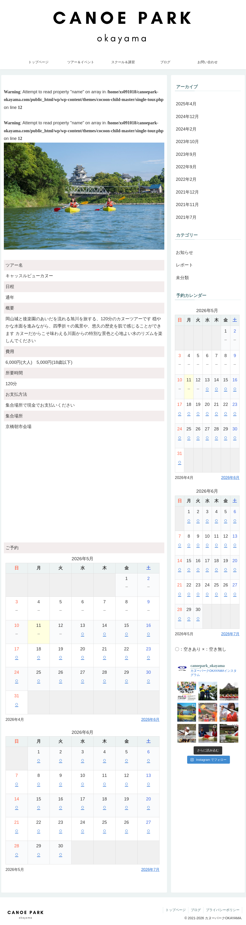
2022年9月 (186, 166)
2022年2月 (186, 179)
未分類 (182, 277)
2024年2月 (186, 129)
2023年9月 (186, 154)
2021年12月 (187, 192)
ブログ (196, 910)
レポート (184, 265)
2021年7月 (186, 217)
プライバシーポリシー (223, 910)
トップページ (176, 910)
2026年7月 (150, 870)
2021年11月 (187, 204)
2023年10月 (187, 141)
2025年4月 (186, 103)
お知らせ (184, 252)
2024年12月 (187, 116)
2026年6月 (150, 719)
